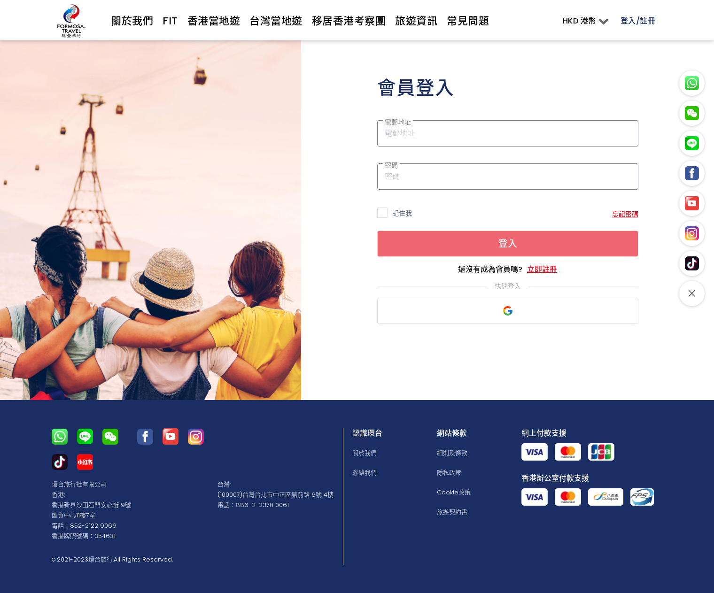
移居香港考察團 (349, 21)
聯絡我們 (364, 472)
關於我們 (132, 21)
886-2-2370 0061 (262, 505)
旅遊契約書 (452, 512)
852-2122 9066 (93, 525)
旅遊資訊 (416, 21)
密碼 (391, 165)
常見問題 (468, 21)
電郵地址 (398, 122)
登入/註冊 (638, 20)
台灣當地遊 (276, 21)
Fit (170, 21)
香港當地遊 (214, 21)
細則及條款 (452, 452)
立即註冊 (542, 269)
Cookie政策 (454, 492)
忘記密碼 (625, 214)
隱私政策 (449, 472)
